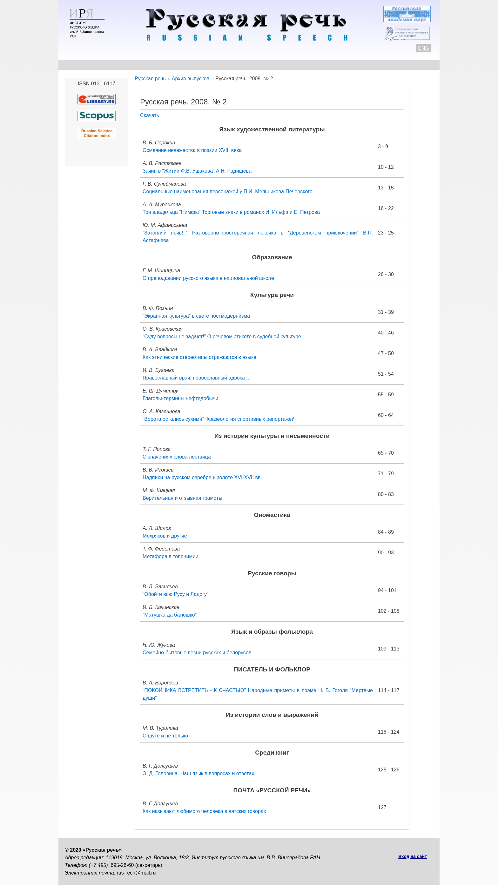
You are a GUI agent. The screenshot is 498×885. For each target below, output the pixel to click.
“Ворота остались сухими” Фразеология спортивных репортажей (218, 419)
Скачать (149, 115)
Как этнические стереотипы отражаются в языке (199, 357)
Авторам (152, 64)
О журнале (78, 64)
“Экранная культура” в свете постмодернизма (196, 316)
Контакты (116, 64)
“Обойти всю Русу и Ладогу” (175, 594)
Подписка (365, 64)
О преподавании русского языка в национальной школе (208, 278)
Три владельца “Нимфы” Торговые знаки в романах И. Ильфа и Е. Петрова (231, 212)
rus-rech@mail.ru (136, 872)
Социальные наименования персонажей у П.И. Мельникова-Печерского (228, 191)
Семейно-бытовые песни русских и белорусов (197, 652)
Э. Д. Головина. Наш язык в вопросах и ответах (198, 773)
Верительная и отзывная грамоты (182, 498)
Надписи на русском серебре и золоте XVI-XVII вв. (202, 477)
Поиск (397, 64)
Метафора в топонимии (170, 556)
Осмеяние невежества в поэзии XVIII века (192, 150)
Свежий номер (194, 64)
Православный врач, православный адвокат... (197, 377)
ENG (423, 48)
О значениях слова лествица (177, 456)
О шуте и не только (165, 735)
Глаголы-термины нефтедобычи (180, 398)
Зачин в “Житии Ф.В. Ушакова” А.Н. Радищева (197, 171)
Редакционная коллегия (309, 64)
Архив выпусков (246, 64)
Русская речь (150, 78)
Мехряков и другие (165, 535)
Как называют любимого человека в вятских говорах (204, 811)
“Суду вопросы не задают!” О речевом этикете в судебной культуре (222, 336)
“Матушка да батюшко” (170, 615)
